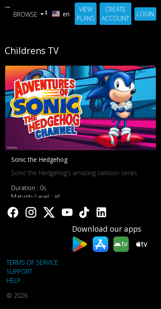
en (61, 14)
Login (145, 14)
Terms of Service (32, 262)
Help (13, 280)
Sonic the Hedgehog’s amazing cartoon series (74, 173)
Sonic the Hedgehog (39, 159)
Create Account (115, 13)
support (19, 271)
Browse (26, 14)
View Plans (85, 13)
